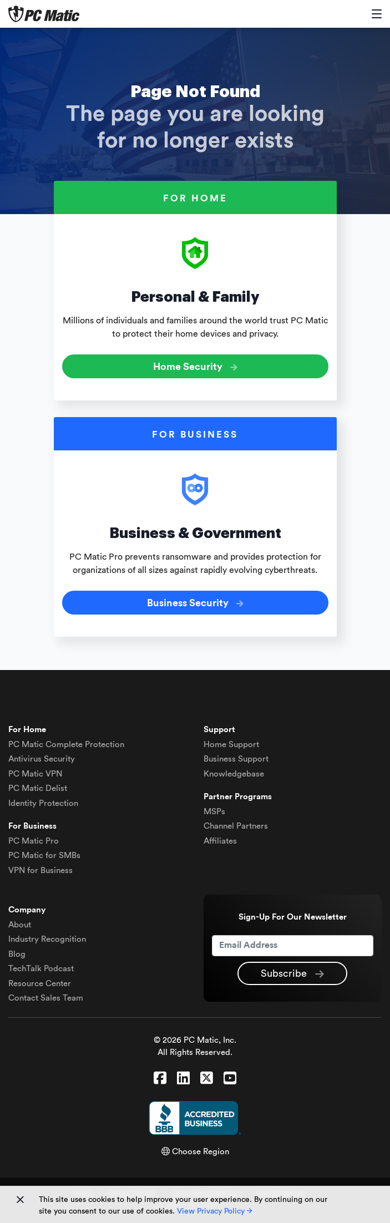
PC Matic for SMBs (44, 855)
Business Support (236, 759)
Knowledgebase (234, 774)
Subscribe (292, 974)
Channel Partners (236, 826)
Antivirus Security (41, 759)
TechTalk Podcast (41, 969)
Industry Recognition (47, 939)
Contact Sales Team (45, 998)
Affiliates (220, 841)
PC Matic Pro (33, 841)
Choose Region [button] (195, 1152)
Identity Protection (43, 803)
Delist (37, 788)
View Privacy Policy (214, 1211)
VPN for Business (40, 870)
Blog (17, 954)
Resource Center (39, 984)
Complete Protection (66, 744)
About (19, 925)
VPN (35, 774)
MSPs (214, 812)
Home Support (231, 744)
